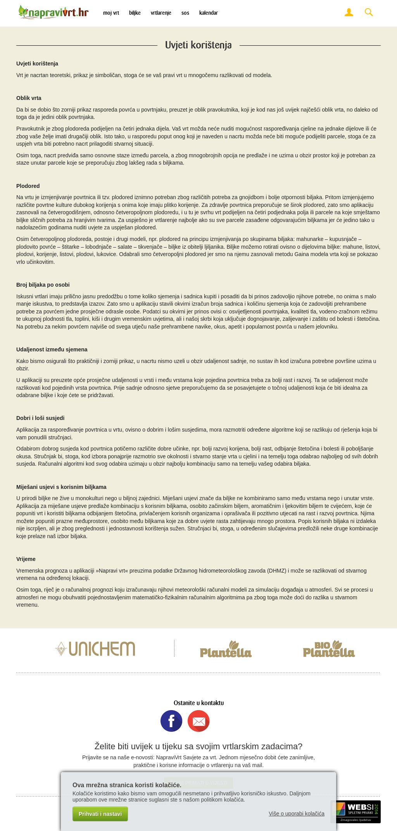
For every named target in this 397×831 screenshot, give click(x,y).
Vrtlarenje (161, 13)
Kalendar (208, 13)
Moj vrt (111, 13)
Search (369, 13)
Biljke (135, 13)
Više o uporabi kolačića (297, 813)
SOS (185, 13)
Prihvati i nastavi (100, 814)
